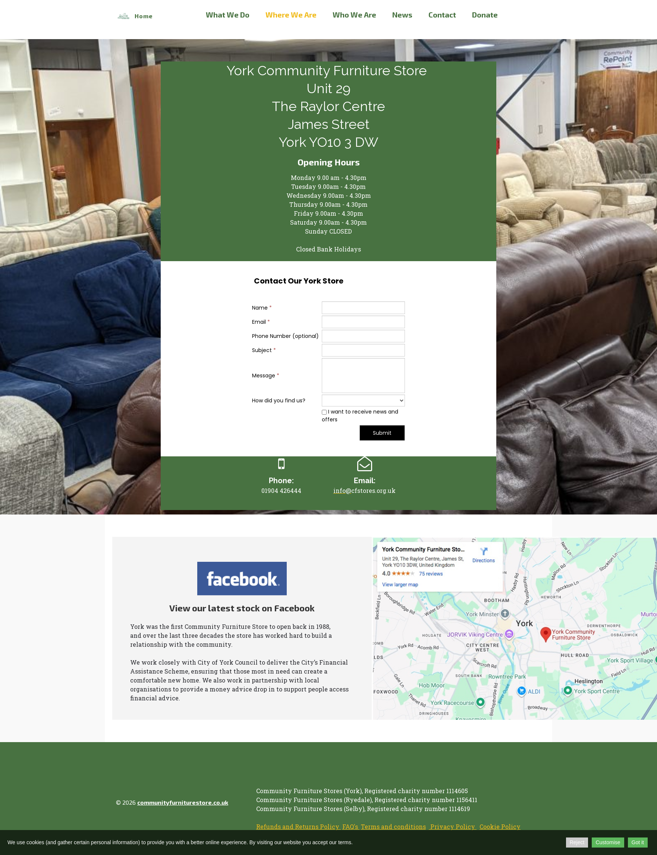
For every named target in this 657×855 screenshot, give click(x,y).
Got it (638, 842)
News (402, 14)
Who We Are (354, 14)
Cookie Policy (500, 826)
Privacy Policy (453, 826)
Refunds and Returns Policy (298, 826)
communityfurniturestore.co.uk (182, 802)
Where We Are (291, 14)
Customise (607, 842)
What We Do (227, 14)
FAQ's (350, 826)
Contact (442, 14)
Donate (485, 14)
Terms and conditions (393, 826)
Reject (577, 842)
